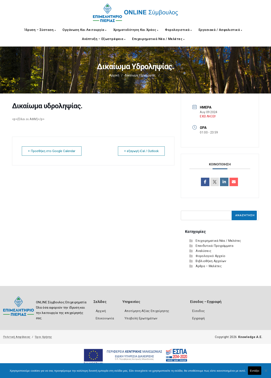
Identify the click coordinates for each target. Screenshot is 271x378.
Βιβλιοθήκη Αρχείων (211, 261)
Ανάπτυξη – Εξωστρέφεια (103, 39)
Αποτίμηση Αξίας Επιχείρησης (146, 311)
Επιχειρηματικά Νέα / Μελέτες (158, 39)
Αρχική (114, 75)
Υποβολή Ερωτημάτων (140, 318)
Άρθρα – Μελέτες (209, 266)
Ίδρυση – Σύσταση (40, 30)
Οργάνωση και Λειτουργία (84, 30)
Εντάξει (254, 370)
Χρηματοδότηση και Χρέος (135, 30)
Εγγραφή (198, 318)
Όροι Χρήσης (43, 336)
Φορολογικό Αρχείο (210, 256)
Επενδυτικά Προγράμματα (214, 246)
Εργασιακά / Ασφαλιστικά (220, 30)
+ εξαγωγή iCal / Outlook (141, 151)
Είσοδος (198, 311)
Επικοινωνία (105, 318)
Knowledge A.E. (250, 337)
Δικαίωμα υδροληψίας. (140, 75)
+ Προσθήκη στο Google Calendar (51, 151)
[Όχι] (266, 372)
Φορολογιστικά (178, 30)
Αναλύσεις (203, 251)
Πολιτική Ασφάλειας (16, 336)
